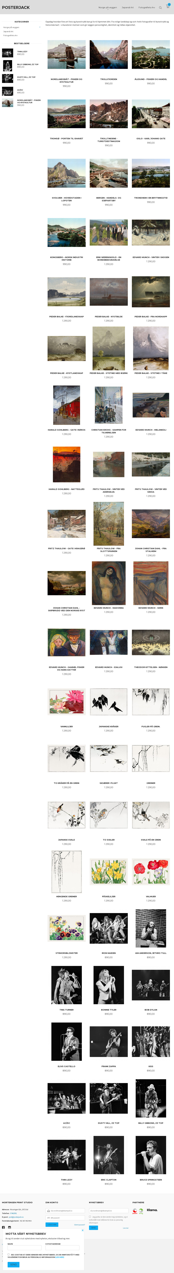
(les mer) (59, 1257)
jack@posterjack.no (16, 1217)
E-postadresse (62, 1246)
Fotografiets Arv (10, 35)
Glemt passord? (79, 1225)
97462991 (13, 1213)
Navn (24, 1246)
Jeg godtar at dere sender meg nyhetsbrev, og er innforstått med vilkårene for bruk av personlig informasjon (108, 1220)
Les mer (125, 1228)
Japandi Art (8, 31)
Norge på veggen (11, 27)
